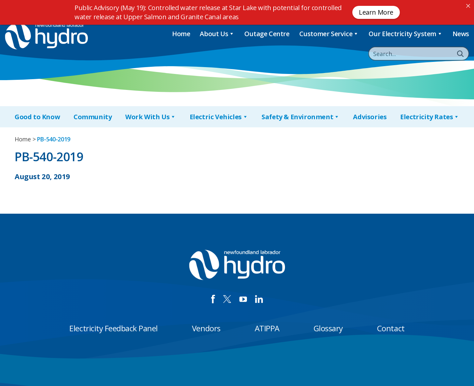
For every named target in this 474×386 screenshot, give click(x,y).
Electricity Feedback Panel (113, 328)
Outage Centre (267, 33)
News (461, 33)
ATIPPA (267, 328)
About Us (217, 33)
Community (93, 116)
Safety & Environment (301, 116)
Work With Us (150, 116)
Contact (391, 328)
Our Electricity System (406, 33)
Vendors (206, 328)
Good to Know (37, 116)
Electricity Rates (429, 116)
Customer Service (329, 33)
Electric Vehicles (219, 116)
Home (181, 33)
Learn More (376, 12)
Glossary (328, 328)
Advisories (369, 116)
